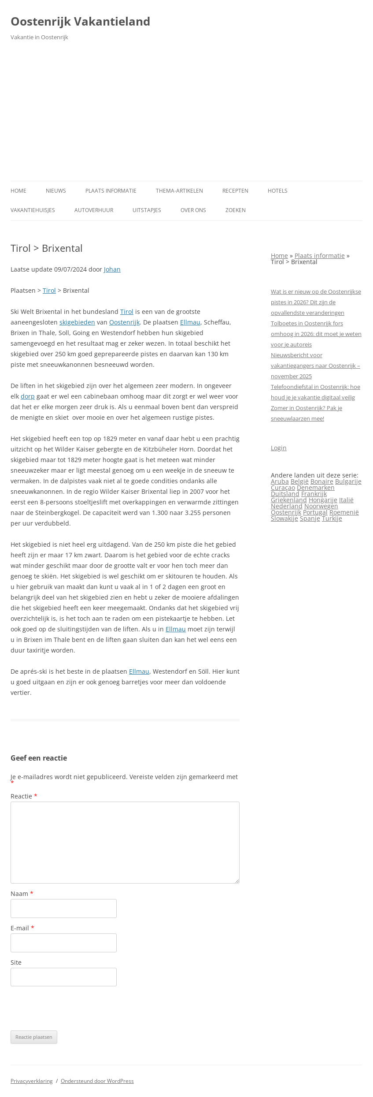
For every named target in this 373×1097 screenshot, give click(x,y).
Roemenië (344, 512)
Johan (112, 269)
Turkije (332, 518)
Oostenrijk (124, 322)
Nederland (287, 506)
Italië (346, 500)
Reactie (24, 796)
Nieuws (56, 190)
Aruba (280, 481)
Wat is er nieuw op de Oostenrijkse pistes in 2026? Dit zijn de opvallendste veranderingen (316, 302)
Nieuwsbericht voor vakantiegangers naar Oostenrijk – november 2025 (315, 365)
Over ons (193, 210)
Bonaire (321, 481)
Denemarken (316, 487)
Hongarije (323, 500)
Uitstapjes (147, 210)
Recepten (235, 190)
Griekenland (289, 500)
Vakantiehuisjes (33, 210)
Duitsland (285, 493)
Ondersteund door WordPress (97, 1081)
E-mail (22, 928)
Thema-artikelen (179, 190)
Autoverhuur (93, 210)
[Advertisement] (186, 114)
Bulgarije (348, 481)
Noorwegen (321, 506)
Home (18, 190)
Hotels (278, 190)
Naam (22, 893)
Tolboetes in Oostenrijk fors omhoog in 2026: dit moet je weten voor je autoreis (316, 333)
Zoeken (235, 210)
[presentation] (77, 1008)
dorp (28, 396)
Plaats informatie (111, 190)
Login (279, 448)
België (300, 481)
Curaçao (283, 487)
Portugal (315, 512)
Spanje (310, 518)
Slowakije (284, 518)
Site (16, 962)
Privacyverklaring (32, 1081)
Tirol (49, 290)
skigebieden (77, 322)
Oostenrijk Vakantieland (80, 21)
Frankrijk (314, 493)
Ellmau (190, 322)
